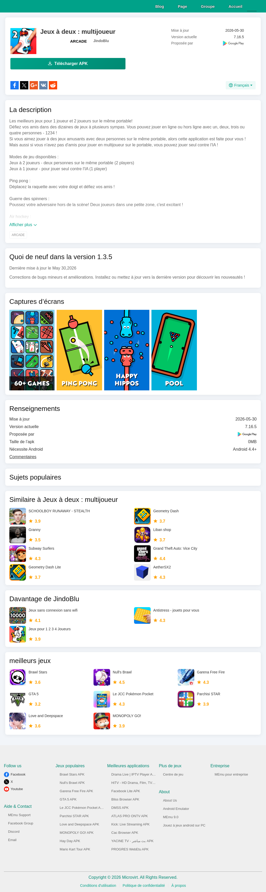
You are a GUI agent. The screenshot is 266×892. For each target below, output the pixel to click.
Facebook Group (20, 822)
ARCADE (78, 40)
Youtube (17, 788)
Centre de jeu (173, 774)
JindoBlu (101, 40)
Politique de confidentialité (144, 885)
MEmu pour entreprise (231, 774)
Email (12, 839)
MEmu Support (19, 814)
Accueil (235, 5)
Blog (159, 5)
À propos (178, 885)
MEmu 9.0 (170, 816)
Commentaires (22, 456)
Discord (13, 831)
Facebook (18, 774)
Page (182, 5)
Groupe (208, 5)
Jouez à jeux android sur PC (184, 825)
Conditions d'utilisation (98, 885)
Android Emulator (176, 808)
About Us (170, 800)
